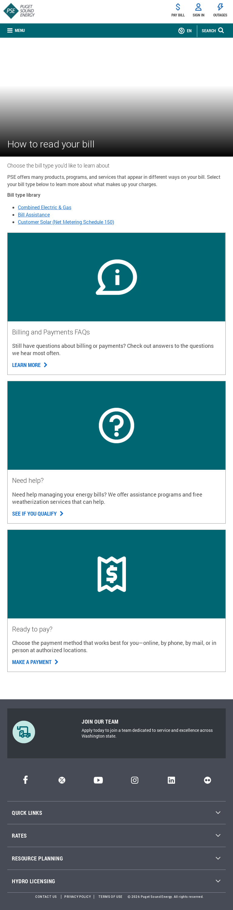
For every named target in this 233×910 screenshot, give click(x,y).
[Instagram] (135, 782)
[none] (16, 30)
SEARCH (209, 30)
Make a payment (35, 662)
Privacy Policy (77, 897)
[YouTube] (98, 782)
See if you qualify (38, 513)
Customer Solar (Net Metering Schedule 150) (66, 222)
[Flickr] (207, 782)
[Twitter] (62, 782)
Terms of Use (110, 897)
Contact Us (46, 897)
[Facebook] (25, 782)
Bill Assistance (34, 214)
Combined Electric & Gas (44, 207)
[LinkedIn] (171, 782)
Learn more (30, 364)
